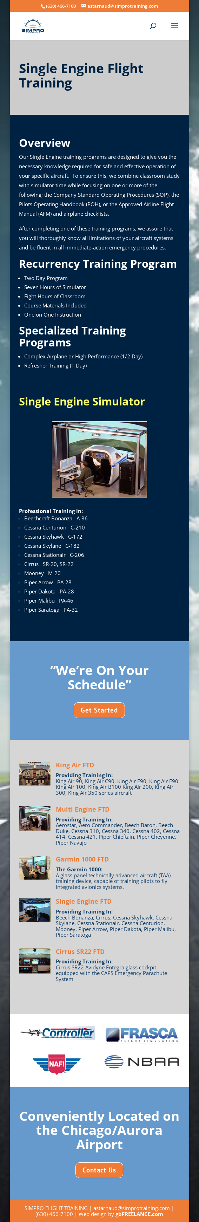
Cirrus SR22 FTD (80, 951)
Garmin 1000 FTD (82, 859)
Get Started (99, 710)
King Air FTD (75, 765)
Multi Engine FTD (83, 809)
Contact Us (99, 1170)
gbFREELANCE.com (139, 1213)
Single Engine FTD (84, 901)
